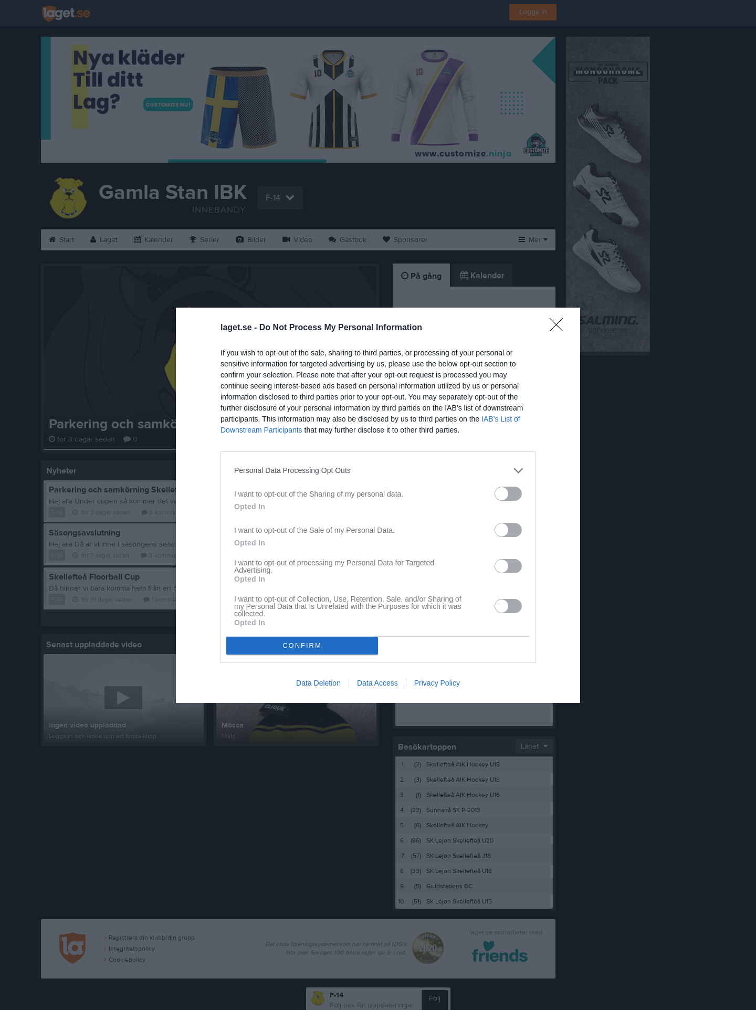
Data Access (377, 683)
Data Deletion (318, 683)
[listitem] (378, 470)
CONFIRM (302, 645)
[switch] (508, 494)
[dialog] (378, 505)
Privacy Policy (437, 683)
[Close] (560, 328)
